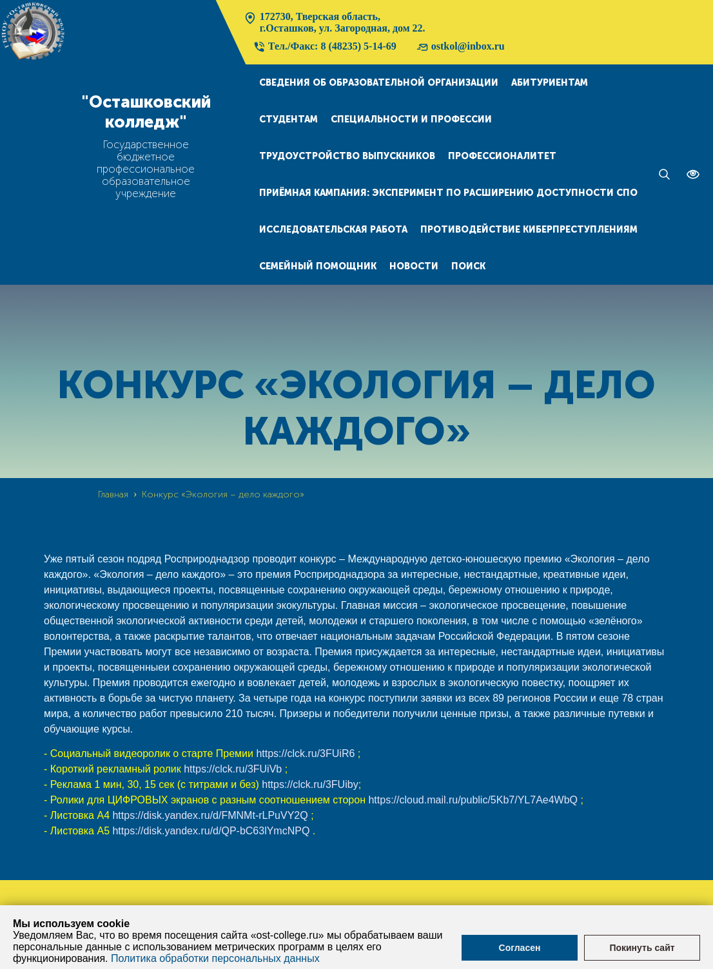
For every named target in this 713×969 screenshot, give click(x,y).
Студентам (288, 119)
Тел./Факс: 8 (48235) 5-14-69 (324, 47)
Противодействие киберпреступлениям (529, 229)
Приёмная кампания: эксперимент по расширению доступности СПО (448, 192)
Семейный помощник (317, 266)
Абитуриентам (549, 82)
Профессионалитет (502, 156)
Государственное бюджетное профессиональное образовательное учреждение (146, 169)
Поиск (468, 266)
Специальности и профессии (411, 119)
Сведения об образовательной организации (378, 82)
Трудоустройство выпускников (347, 156)
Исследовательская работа (333, 229)
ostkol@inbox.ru (460, 47)
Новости (413, 266)
